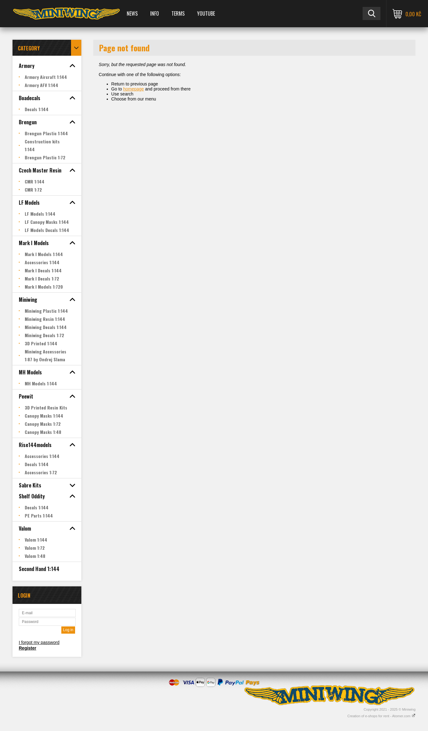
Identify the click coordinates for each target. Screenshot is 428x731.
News (132, 13)
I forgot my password (39, 642)
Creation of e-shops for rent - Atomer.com (381, 716)
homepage (133, 88)
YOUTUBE (206, 13)
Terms (178, 13)
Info (154, 13)
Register (27, 648)
